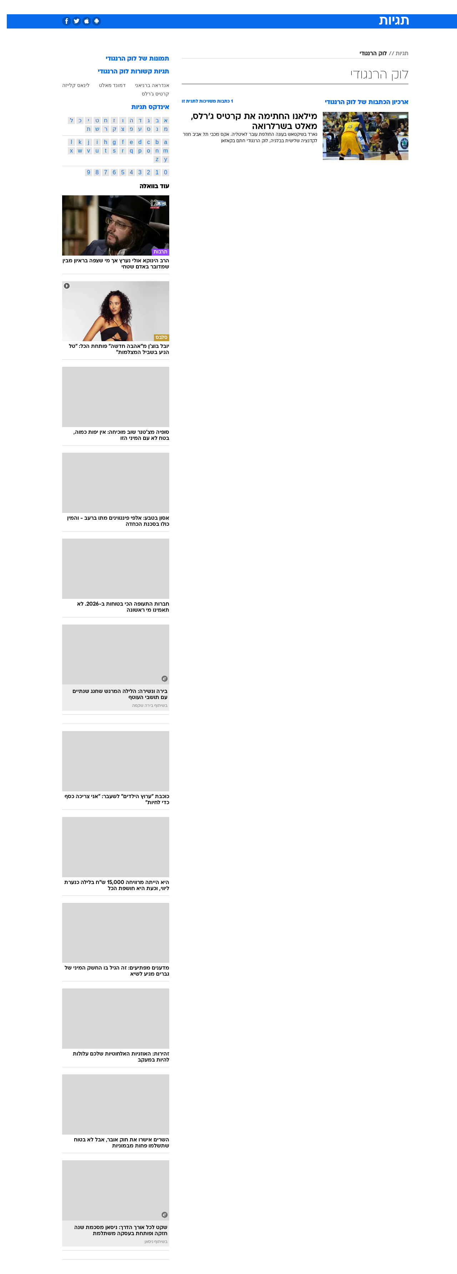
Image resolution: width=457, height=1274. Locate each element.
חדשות (355, 7)
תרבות (307, 7)
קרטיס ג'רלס (148, 94)
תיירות (199, 7)
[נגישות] (9, 7)
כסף (265, 7)
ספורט (330, 7)
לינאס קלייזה (69, 85)
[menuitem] (350, 7)
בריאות (224, 7)
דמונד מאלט (105, 85)
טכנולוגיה (173, 7)
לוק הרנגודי (366, 54)
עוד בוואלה (147, 187)
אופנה (147, 7)
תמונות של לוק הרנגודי (130, 59)
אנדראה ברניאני (145, 85)
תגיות (395, 54)
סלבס (284, 7)
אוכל (246, 7)
